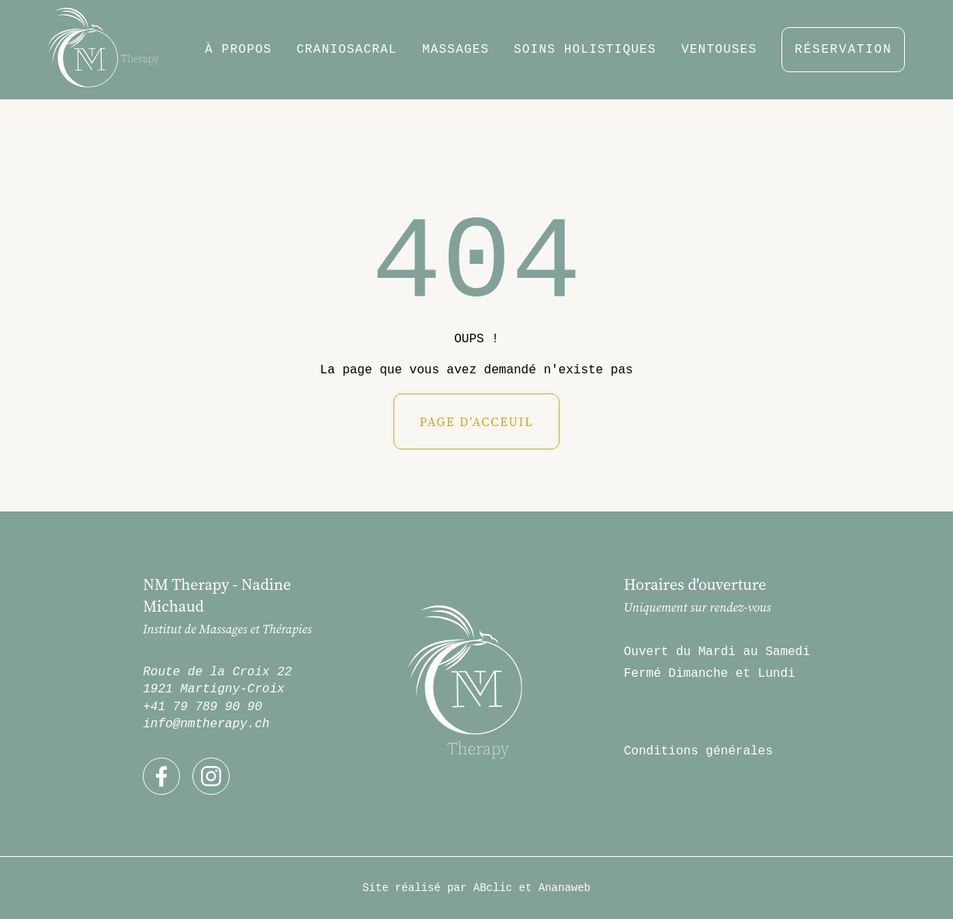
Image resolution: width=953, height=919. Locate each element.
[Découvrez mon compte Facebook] (161, 776)
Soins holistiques (585, 50)
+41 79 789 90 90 (202, 707)
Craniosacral (346, 50)
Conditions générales (698, 751)
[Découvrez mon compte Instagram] (211, 776)
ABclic (492, 888)
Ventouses (719, 50)
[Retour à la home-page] (103, 50)
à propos (238, 50)
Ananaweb (565, 888)
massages (455, 50)
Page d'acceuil (476, 421)
